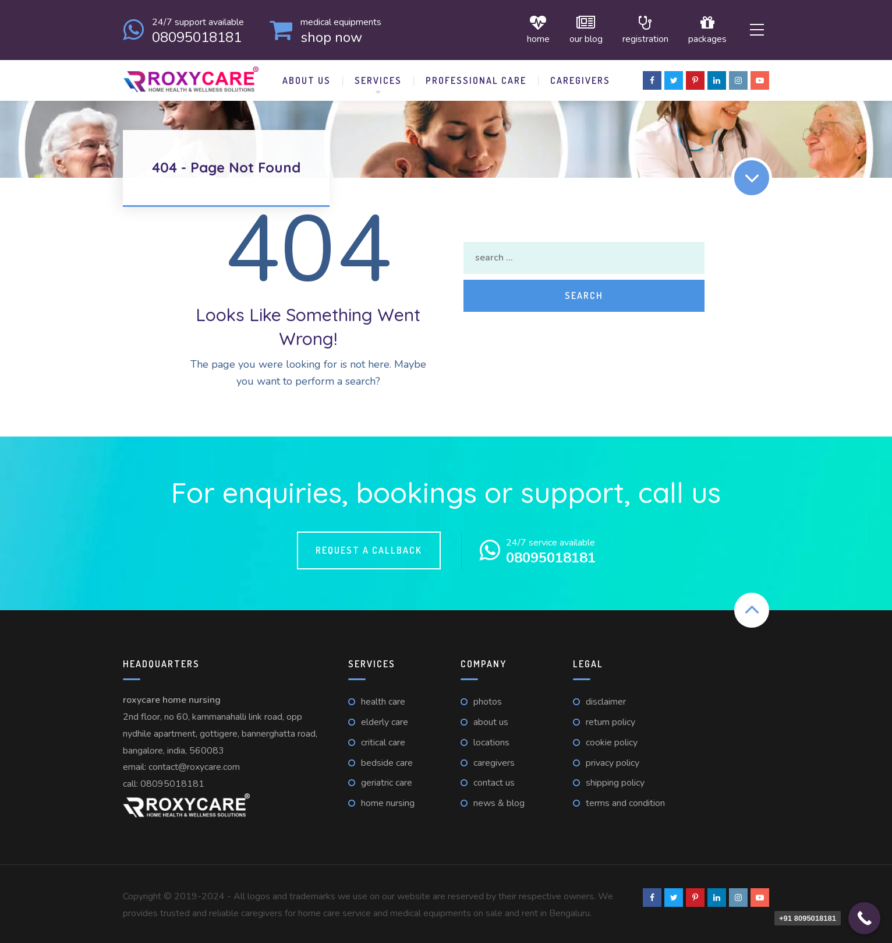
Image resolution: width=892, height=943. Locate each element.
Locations (491, 740)
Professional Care (476, 78)
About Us (306, 78)
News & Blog (499, 800)
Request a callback (369, 548)
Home (529, 29)
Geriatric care (386, 781)
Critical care (383, 740)
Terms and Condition (625, 800)
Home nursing (388, 800)
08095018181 (172, 781)
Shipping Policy (615, 781)
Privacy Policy (612, 760)
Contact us (494, 781)
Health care (383, 699)
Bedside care (387, 760)
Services (378, 78)
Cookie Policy (612, 740)
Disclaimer (606, 699)
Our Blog (577, 29)
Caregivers (580, 78)
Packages (698, 29)
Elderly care (384, 719)
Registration (637, 29)
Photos (487, 699)
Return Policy (610, 719)
